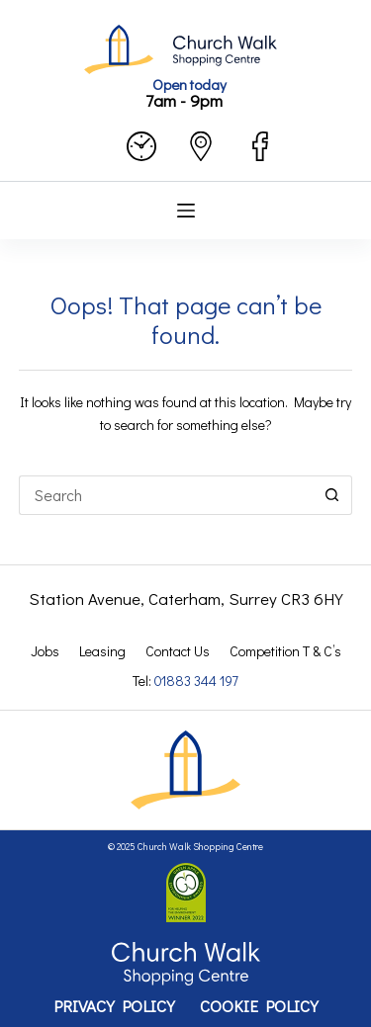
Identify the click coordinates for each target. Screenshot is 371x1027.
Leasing (102, 651)
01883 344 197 (196, 680)
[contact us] (201, 146)
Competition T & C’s (285, 651)
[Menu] (186, 210)
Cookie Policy (259, 1006)
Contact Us (177, 651)
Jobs (45, 651)
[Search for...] (166, 495)
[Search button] (332, 495)
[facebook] (260, 146)
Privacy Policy (114, 1006)
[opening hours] (141, 146)
